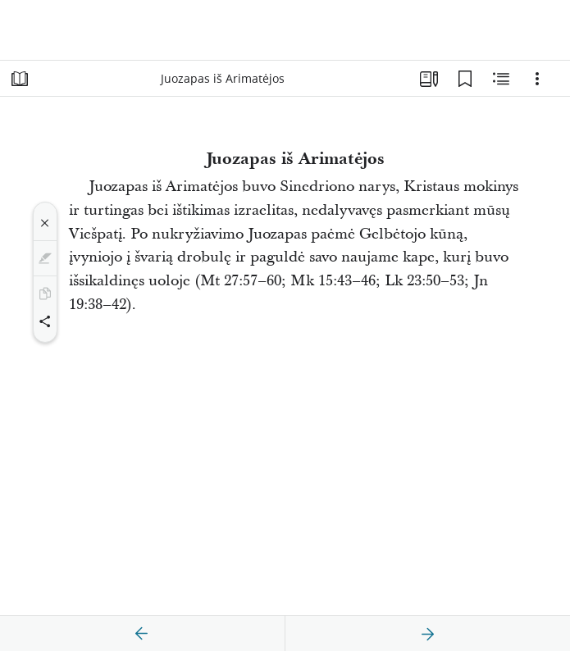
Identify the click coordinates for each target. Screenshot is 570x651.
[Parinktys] (537, 79)
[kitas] (427, 634)
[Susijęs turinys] (501, 79)
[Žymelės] (465, 79)
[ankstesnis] (142, 634)
